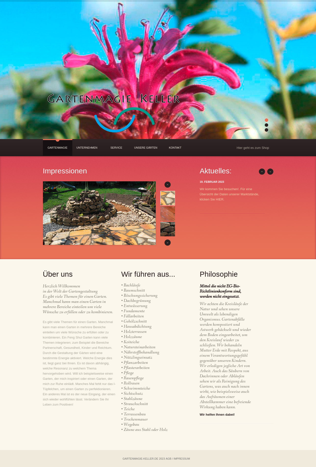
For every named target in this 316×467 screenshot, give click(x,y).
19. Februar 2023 (212, 181)
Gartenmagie (57, 147)
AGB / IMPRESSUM (178, 458)
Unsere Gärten (145, 147)
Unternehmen (87, 147)
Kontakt (175, 147)
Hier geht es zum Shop (253, 148)
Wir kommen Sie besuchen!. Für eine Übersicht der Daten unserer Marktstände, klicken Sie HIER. (229, 194)
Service (116, 147)
